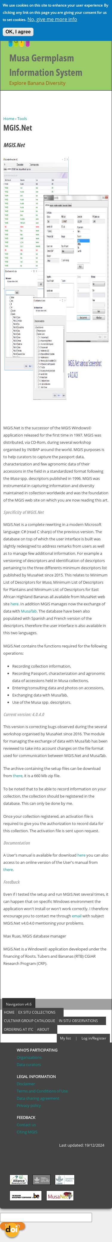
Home (8, 118)
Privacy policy (29, 1105)
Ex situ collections (37, 1012)
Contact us (26, 1124)
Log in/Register (94, 1038)
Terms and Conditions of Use (42, 1091)
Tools (22, 118)
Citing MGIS (27, 1132)
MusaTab (29, 611)
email (77, 916)
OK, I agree (17, 29)
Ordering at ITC (18, 1029)
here (14, 604)
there (17, 775)
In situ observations (78, 1020)
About (43, 1029)
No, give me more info (52, 17)
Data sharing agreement (38, 1098)
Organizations (29, 1057)
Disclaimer (26, 1083)
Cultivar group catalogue (29, 1020)
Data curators (29, 1064)
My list (65, 1038)
